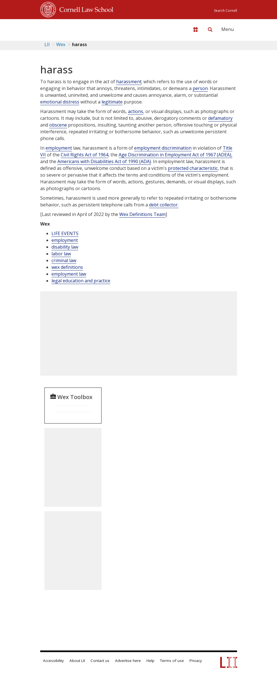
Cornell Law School (84, 8)
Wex (60, 44)
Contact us (100, 660)
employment (59, 148)
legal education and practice (80, 281)
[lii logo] (62, 28)
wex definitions (67, 267)
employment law (68, 274)
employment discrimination (163, 148)
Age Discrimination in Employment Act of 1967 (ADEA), (175, 155)
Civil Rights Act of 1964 (84, 155)
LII (47, 44)
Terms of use (172, 660)
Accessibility (53, 660)
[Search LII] (210, 29)
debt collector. (164, 205)
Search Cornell (225, 10)
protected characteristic (193, 168)
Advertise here (128, 660)
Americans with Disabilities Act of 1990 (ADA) (104, 161)
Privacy (196, 660)
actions (135, 111)
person (200, 88)
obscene (58, 125)
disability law (64, 247)
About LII (77, 660)
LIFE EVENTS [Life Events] (64, 233)
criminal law (63, 260)
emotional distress (59, 102)
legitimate (112, 102)
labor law (61, 254)
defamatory (220, 118)
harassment (128, 81)
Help (150, 660)
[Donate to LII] (195, 29)
